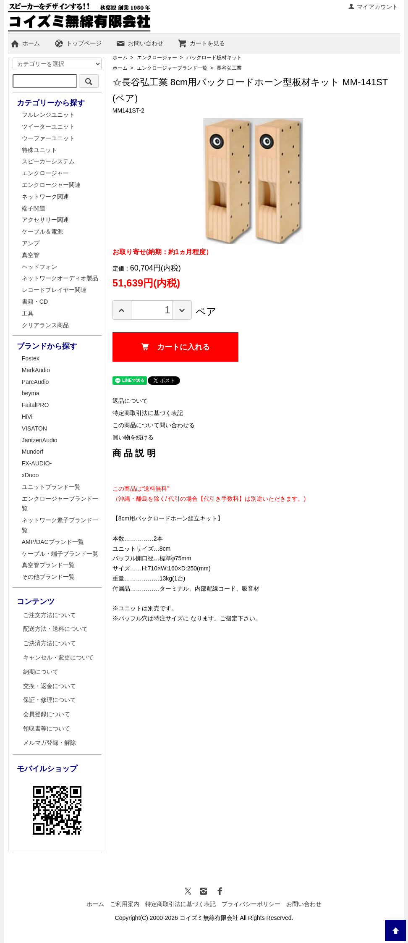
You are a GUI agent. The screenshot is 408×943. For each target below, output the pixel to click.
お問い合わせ (139, 43)
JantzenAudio (40, 440)
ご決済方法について (49, 643)
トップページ (78, 43)
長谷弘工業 (229, 68)
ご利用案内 (124, 904)
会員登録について (46, 714)
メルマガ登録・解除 (49, 742)
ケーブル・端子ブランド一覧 (60, 553)
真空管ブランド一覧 (48, 565)
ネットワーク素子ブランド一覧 (60, 525)
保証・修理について (49, 699)
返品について (130, 400)
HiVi (27, 416)
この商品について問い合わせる (153, 425)
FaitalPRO (35, 405)
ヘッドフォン (39, 266)
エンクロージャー (157, 57)
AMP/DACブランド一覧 (53, 541)
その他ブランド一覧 (48, 576)
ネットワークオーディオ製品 (60, 278)
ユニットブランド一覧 (51, 486)
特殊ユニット (39, 150)
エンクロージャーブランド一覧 (172, 68)
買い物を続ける (133, 437)
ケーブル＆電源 (42, 231)
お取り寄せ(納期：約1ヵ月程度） (162, 251)
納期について (40, 671)
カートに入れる (175, 347)
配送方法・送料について (55, 628)
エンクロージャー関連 (51, 184)
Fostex (30, 358)
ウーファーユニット (48, 138)
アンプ (30, 243)
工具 (28, 313)
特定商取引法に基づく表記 (147, 413)
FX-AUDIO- (37, 463)
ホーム (25, 43)
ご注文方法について (49, 615)
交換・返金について (49, 686)
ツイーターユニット (48, 126)
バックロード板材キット (214, 57)
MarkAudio (36, 370)
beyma (30, 393)
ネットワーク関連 (45, 196)
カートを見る (201, 43)
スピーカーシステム (48, 161)
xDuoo (30, 475)
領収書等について (46, 728)
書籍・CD (35, 301)
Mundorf (32, 451)
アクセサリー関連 (45, 219)
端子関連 (33, 208)
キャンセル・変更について (58, 657)
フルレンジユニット (48, 114)
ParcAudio (35, 381)
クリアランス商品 (45, 325)
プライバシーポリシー (251, 904)
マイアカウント (373, 6)
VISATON (34, 428)
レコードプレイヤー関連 (54, 289)
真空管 (30, 255)
